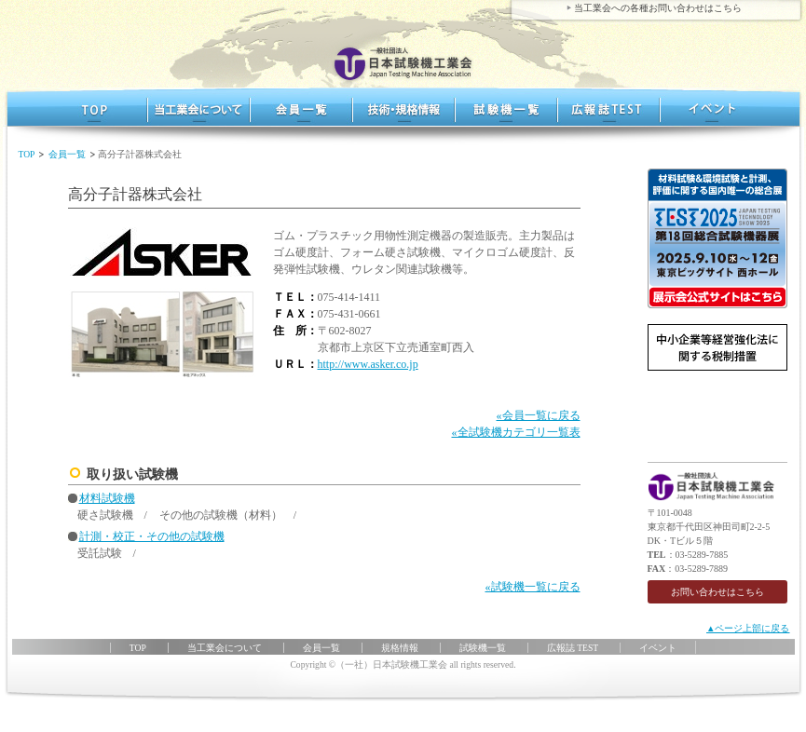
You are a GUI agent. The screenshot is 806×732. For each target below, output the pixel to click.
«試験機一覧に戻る (533, 586)
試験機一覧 (506, 107)
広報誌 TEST (608, 107)
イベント (711, 107)
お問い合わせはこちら (717, 592)
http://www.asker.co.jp (368, 364)
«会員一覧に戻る (539, 415)
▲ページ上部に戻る (748, 628)
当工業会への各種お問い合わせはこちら (658, 8)
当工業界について (198, 107)
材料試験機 (107, 498)
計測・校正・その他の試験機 (152, 536)
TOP (96, 107)
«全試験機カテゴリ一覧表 (516, 432)
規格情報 (403, 107)
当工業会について (224, 648)
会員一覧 (301, 107)
